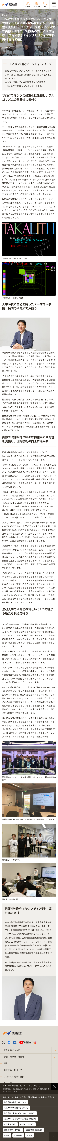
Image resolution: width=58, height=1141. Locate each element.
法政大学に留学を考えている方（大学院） (20, 1118)
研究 (6, 1063)
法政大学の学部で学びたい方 (15, 1102)
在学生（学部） (10, 1124)
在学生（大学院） (27, 1124)
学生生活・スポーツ (13, 1070)
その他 (29, 1135)
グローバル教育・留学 (14, 1076)
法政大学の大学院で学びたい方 (16, 1107)
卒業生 (7, 1135)
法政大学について (12, 1050)
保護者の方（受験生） (34, 1129)
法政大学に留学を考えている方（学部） (19, 1113)
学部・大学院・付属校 (14, 1056)
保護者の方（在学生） (12, 1129)
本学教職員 (18, 1135)
